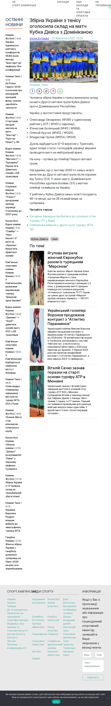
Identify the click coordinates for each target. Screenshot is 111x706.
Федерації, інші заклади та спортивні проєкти (17, 627)
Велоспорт (69, 602)
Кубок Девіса (39, 239)
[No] (107, 698)
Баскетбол (11, 220)
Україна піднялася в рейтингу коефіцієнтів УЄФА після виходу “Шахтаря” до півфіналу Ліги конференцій (13, 55)
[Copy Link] (46, 91)
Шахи (66, 654)
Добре (56, 702)
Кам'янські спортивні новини (11, 266)
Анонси (11, 602)
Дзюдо (67, 616)
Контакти (12, 637)
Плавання (53, 634)
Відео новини (13, 148)
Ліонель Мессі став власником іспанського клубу (13, 424)
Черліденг (68, 651)
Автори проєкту (16, 634)
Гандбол (10, 537)
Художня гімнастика (53, 653)
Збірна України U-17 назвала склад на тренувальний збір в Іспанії (13, 489)
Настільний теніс (69, 629)
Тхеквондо (69, 648)
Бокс (66, 599)
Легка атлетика (53, 629)
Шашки (9, 276)
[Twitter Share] (39, 91)
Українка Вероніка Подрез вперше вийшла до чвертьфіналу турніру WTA (13, 520)
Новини (9, 35)
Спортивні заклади (17, 620)
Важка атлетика (53, 604)
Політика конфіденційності (16, 646)
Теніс (17, 76)
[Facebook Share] (32, 91)
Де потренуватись (17, 609)
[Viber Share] (53, 91)
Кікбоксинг (53, 620)
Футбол (9, 38)
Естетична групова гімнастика (38, 624)
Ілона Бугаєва (39, 38)
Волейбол (37, 616)
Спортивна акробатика (69, 636)
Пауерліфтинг (39, 634)
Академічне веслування (38, 601)
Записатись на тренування (15, 615)
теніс (54, 239)
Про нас (11, 641)
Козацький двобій (69, 622)
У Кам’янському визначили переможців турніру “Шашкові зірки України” (13, 290)
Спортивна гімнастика (38, 643)
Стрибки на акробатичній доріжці (55, 644)
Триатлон (68, 644)
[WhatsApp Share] (60, 91)
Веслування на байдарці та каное (69, 610)
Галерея (11, 606)
